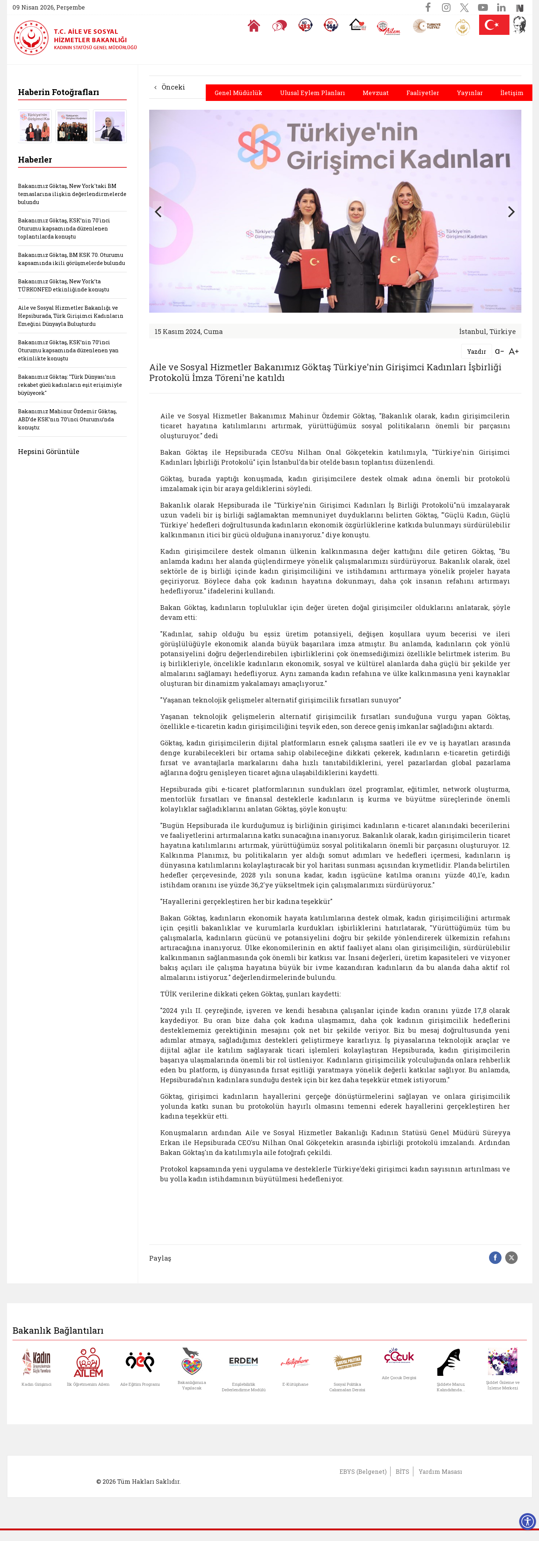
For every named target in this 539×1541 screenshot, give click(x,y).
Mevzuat (376, 93)
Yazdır (476, 351)
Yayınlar (470, 93)
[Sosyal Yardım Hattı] (331, 25)
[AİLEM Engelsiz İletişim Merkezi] (389, 28)
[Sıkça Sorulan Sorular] (279, 25)
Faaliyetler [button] (422, 93)
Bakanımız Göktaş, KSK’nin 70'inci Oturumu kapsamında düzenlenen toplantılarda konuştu (64, 228)
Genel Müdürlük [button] (238, 93)
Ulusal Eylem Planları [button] (312, 93)
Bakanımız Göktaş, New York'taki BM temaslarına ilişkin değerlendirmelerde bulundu (72, 194)
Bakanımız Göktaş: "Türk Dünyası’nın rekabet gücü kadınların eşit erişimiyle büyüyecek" (70, 384)
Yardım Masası (440, 1471)
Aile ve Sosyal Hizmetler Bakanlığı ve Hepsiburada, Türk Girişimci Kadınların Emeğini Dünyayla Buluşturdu (70, 315)
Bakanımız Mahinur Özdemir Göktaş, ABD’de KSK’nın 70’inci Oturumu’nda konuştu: (67, 419)
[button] (512, 211)
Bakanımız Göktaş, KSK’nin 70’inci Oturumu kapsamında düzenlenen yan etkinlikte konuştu (68, 350)
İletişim (512, 93)
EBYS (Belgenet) (363, 1471)
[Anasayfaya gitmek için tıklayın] (254, 25)
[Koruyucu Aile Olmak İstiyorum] (357, 24)
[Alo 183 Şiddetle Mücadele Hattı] (305, 25)
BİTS (402, 1471)
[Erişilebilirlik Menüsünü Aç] (527, 1521)
